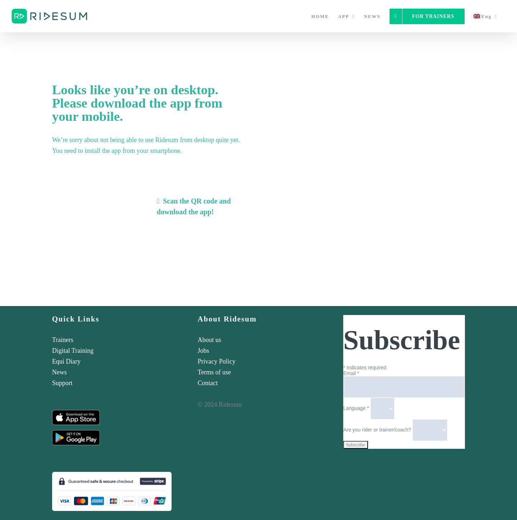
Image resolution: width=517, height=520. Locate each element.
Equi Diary (66, 361)
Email (351, 373)
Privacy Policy (217, 361)
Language (357, 408)
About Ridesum (227, 319)
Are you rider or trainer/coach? (378, 430)
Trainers (62, 339)
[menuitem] (485, 16)
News (59, 372)
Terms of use (214, 372)
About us (210, 339)
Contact (208, 383)
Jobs (203, 350)
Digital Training (73, 350)
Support (62, 383)
